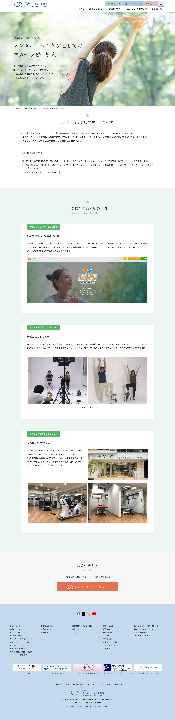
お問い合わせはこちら (89, 587)
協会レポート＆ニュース (129, 3)
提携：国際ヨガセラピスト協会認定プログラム (118, 673)
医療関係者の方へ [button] (111, 9)
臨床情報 (44, 632)
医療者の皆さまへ (48, 629)
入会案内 (75, 632)
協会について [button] (156, 9)
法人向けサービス (109, 3)
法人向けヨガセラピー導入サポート (148, 626)
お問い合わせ (148, 3)
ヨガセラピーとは (17, 632)
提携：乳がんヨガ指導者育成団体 (87, 673)
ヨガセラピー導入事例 (18, 639)
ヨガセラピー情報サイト (26, 673)
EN (160, 3)
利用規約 (110, 684)
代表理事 (106, 629)
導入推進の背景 (16, 635)
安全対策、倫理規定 (111, 642)
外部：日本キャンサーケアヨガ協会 (148, 673)
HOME (73, 9)
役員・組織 (107, 632)
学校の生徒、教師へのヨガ (21, 652)
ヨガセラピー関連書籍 (18, 655)
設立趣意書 (107, 639)
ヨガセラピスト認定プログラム (57, 673)
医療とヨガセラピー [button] (90, 9)
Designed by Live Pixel (101, 706)
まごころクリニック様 (19, 642)
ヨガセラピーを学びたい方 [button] (134, 9)
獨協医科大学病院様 (18, 648)
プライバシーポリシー (142, 635)
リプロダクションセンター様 (22, 645)
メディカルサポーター (111, 645)
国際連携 (106, 648)
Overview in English (142, 632)
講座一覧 (75, 629)
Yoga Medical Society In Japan (82, 706)
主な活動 (106, 635)
